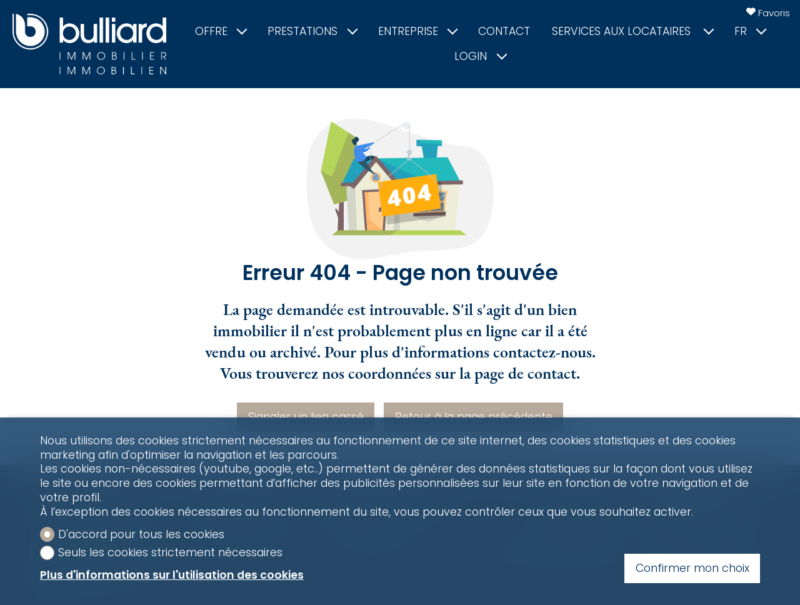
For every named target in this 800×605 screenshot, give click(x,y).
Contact (504, 31)
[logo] (89, 44)
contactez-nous (542, 351)
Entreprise (417, 31)
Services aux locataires (632, 31)
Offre (220, 31)
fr (750, 31)
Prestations (312, 31)
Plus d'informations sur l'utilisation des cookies (172, 575)
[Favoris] (768, 13)
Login (480, 56)
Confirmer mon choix (692, 568)
